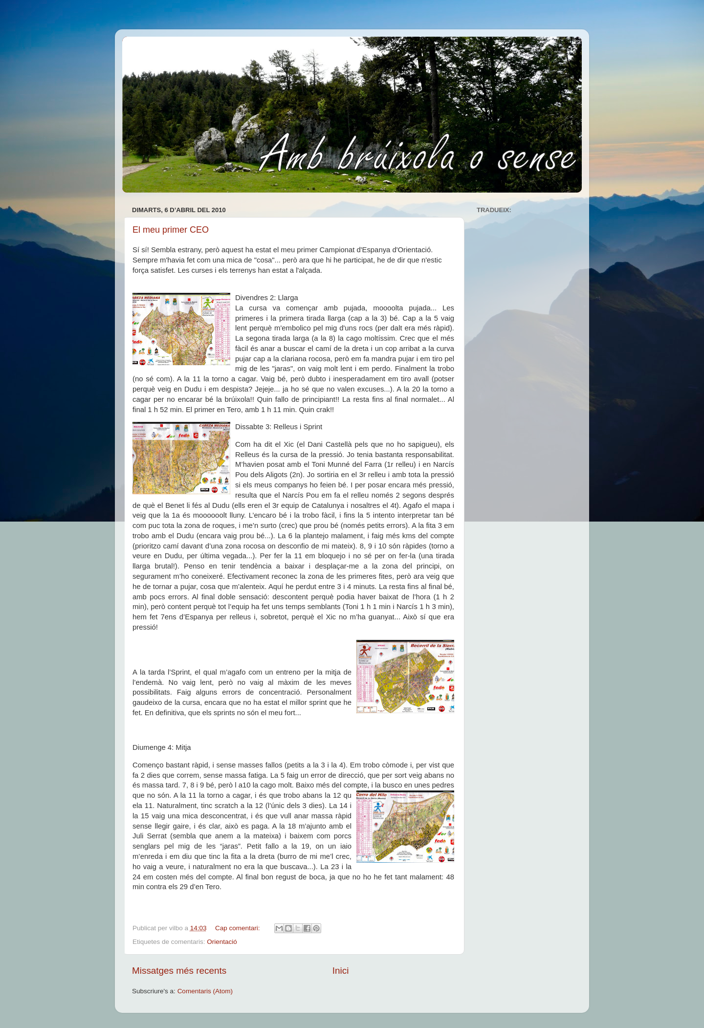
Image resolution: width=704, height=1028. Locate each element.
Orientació (222, 941)
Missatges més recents (179, 970)
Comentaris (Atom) (205, 991)
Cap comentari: (238, 928)
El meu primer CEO (170, 230)
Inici (340, 970)
